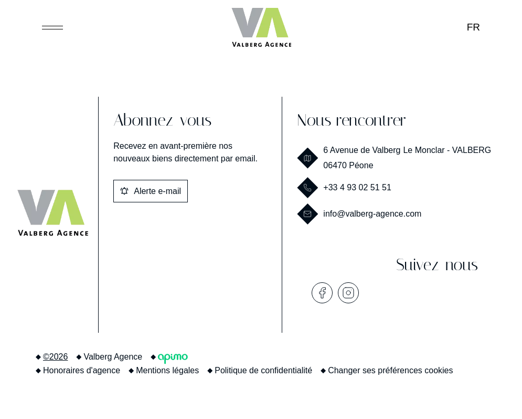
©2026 (55, 356)
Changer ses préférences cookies (390, 370)
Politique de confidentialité (263, 370)
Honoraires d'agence (81, 370)
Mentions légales (167, 370)
